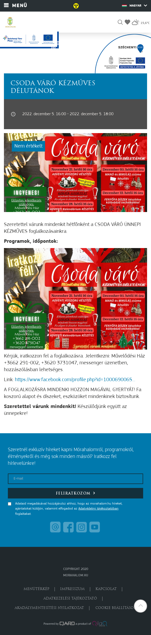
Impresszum (72, 589)
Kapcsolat (106, 589)
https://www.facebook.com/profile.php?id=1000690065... (75, 379)
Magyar (134, 5)
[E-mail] (75, 478)
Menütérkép (36, 589)
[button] (120, 23)
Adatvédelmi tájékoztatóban (98, 508)
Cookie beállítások (115, 608)
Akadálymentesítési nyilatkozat (49, 608)
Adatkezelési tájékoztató (70, 598)
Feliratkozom (75, 493)
